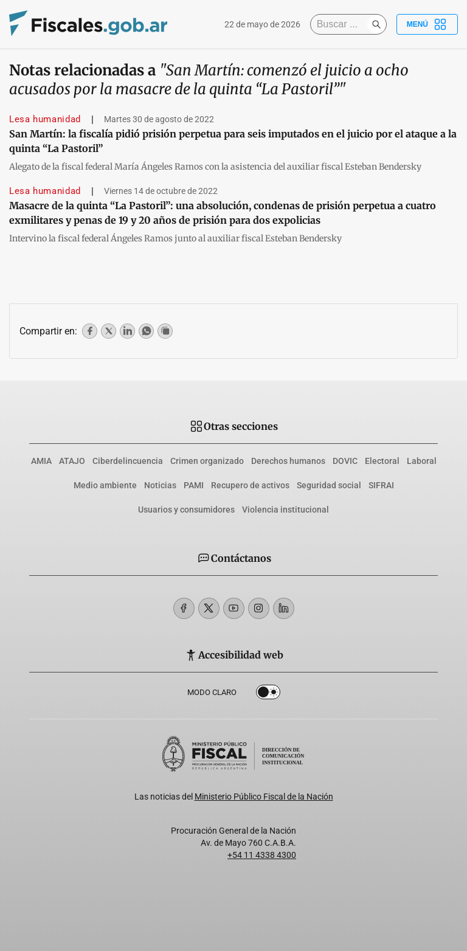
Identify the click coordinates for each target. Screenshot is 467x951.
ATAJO (72, 461)
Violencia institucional (285, 509)
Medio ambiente (105, 485)
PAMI (194, 485)
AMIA (41, 461)
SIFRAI (381, 485)
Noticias (160, 485)
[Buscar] (342, 24)
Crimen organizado (207, 461)
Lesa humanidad (45, 119)
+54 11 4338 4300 (261, 855)
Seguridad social (329, 485)
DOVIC (345, 461)
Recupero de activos (250, 485)
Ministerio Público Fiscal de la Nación (264, 796)
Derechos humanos (288, 461)
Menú (427, 24)
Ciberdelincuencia (127, 461)
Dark (268, 694)
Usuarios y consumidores (186, 509)
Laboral (422, 461)
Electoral (382, 461)
